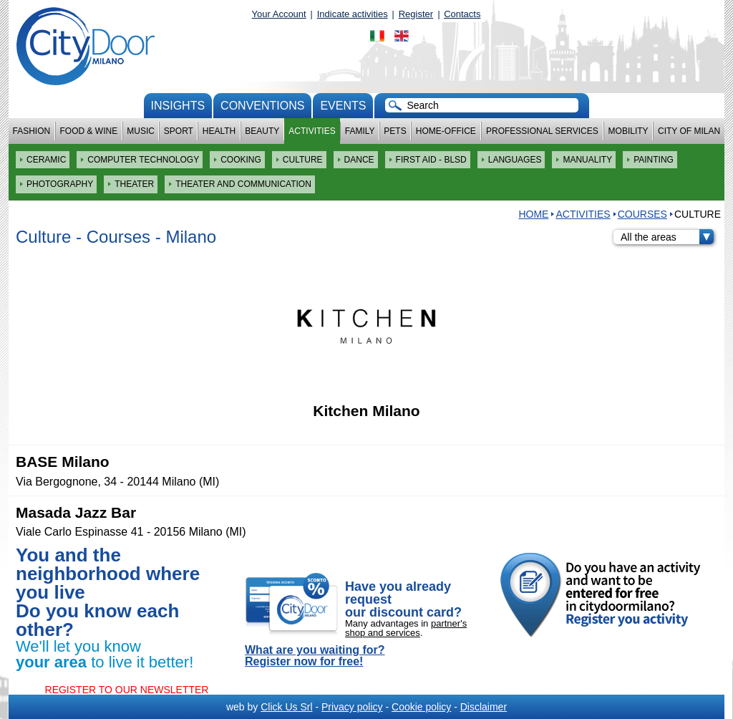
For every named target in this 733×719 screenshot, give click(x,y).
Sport (178, 131)
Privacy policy (352, 707)
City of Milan (689, 131)
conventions (262, 106)
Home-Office (446, 131)
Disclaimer (483, 707)
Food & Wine (88, 131)
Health (219, 131)
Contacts (462, 14)
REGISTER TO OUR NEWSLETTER (127, 690)
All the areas (667, 237)
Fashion (32, 131)
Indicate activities (352, 14)
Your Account (279, 14)
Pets (395, 131)
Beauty (262, 131)
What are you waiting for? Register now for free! (315, 656)
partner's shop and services (406, 628)
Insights (178, 106)
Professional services (542, 131)
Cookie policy (421, 707)
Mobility (628, 131)
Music (141, 131)
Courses (642, 214)
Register (416, 14)
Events (343, 106)
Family (360, 131)
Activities (311, 131)
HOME (533, 214)
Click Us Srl (286, 707)
